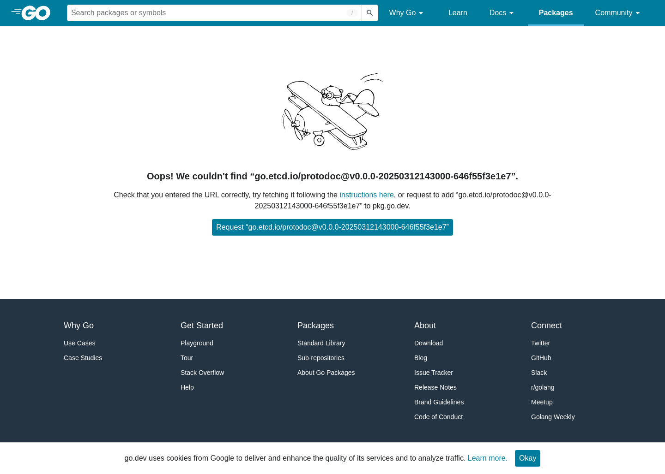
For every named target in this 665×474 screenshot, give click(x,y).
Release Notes (435, 387)
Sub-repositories (321, 357)
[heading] (39, 13)
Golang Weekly (553, 417)
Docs (503, 13)
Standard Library (321, 343)
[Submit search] (370, 13)
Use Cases (79, 343)
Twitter (540, 343)
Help (187, 387)
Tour (187, 357)
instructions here (366, 195)
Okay (527, 458)
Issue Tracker (433, 372)
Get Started (202, 325)
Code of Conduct (438, 417)
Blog (420, 357)
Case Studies (83, 357)
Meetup (542, 402)
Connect (546, 325)
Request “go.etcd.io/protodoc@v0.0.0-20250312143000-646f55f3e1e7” (332, 227)
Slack (539, 372)
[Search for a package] (214, 13)
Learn (457, 13)
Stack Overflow (202, 372)
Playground (197, 343)
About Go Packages (326, 372)
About (425, 325)
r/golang (543, 387)
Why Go (407, 13)
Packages (556, 13)
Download (428, 343)
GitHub (541, 357)
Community (619, 13)
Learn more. (488, 458)
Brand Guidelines (439, 402)
